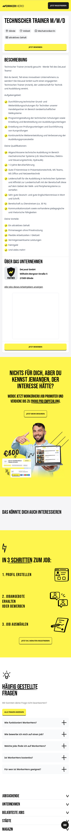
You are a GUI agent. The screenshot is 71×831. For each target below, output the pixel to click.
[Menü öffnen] (65, 825)
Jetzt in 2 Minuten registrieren (35, 641)
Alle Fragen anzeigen (14, 712)
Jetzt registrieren (58, 6)
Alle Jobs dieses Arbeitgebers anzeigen (23, 286)
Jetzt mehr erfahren (35, 414)
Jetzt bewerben (35, 47)
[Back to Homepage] (14, 5)
